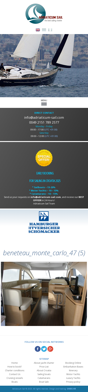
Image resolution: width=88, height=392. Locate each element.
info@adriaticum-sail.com (44, 117)
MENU (44, 102)
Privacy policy (73, 381)
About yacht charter (44, 362)
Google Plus (50, 349)
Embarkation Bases (73, 366)
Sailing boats (44, 374)
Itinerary (73, 370)
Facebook (38, 349)
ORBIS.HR (71, 388)
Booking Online (73, 362)
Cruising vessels (15, 378)
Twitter (44, 349)
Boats (15, 381)
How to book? (14, 366)
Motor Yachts (73, 374)
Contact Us (14, 374)
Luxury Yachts (73, 378)
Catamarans (44, 378)
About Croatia (44, 370)
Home (14, 362)
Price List (44, 366)
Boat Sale (44, 381)
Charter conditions (14, 370)
